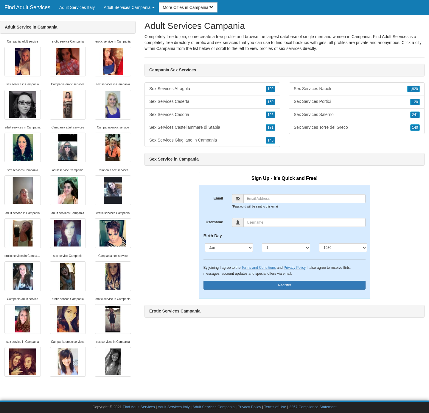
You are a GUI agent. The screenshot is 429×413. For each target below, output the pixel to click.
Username (214, 222)
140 (415, 127)
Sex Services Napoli (357, 89)
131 (270, 127)
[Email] (304, 198)
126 (270, 115)
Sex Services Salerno (357, 115)
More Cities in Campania (188, 7)
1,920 (413, 89)
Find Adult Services (27, 7)
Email (218, 198)
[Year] (343, 247)
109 (270, 89)
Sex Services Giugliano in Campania (212, 140)
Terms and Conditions (259, 268)
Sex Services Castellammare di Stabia (212, 127)
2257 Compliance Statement (313, 407)
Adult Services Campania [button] (129, 7)
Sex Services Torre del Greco (357, 127)
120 (415, 102)
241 (415, 115)
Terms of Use (275, 407)
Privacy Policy (294, 268)
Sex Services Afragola (212, 89)
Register (284, 285)
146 (270, 140)
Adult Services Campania (213, 407)
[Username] (304, 222)
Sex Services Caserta (212, 101)
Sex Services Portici (357, 101)
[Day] (286, 247)
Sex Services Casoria (212, 115)
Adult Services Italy (77, 7)
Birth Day (212, 235)
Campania (165, 48)
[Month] (229, 247)
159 (270, 102)
